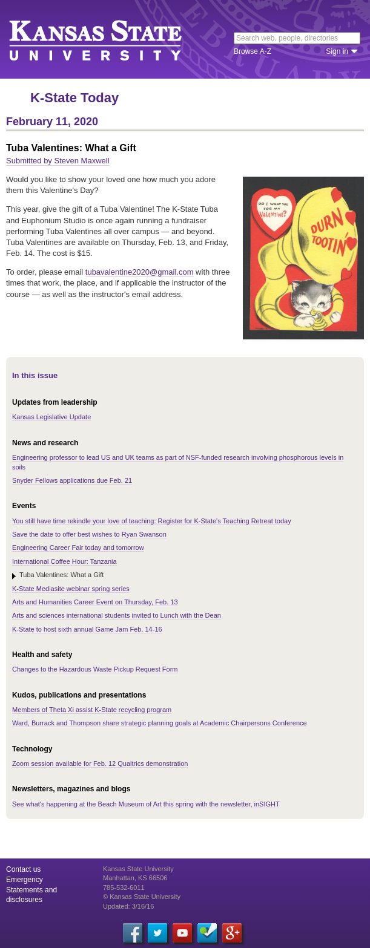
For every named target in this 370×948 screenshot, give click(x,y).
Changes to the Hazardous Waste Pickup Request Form (95, 669)
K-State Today (74, 97)
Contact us (23, 869)
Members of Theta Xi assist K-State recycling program (91, 709)
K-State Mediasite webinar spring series (71, 588)
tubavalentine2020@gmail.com (139, 271)
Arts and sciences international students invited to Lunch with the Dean (116, 615)
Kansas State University (110, 39)
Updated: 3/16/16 (128, 906)
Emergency (24, 879)
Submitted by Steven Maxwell (58, 160)
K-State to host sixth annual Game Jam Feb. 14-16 (87, 629)
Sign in (337, 51)
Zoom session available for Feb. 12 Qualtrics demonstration (100, 763)
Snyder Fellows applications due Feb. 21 (72, 480)
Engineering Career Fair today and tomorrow (78, 547)
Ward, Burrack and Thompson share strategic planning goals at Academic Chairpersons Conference (159, 723)
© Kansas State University (141, 896)
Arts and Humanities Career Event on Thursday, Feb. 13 (95, 602)
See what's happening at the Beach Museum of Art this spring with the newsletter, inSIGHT (146, 804)
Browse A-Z (252, 51)
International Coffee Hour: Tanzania (64, 561)
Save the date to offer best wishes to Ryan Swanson (89, 534)
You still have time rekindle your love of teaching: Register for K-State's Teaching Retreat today (151, 521)
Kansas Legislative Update (51, 416)
